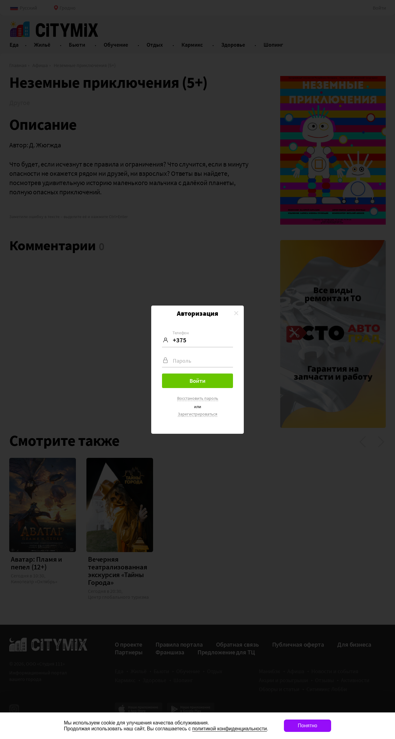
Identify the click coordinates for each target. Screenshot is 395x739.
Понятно (307, 725)
